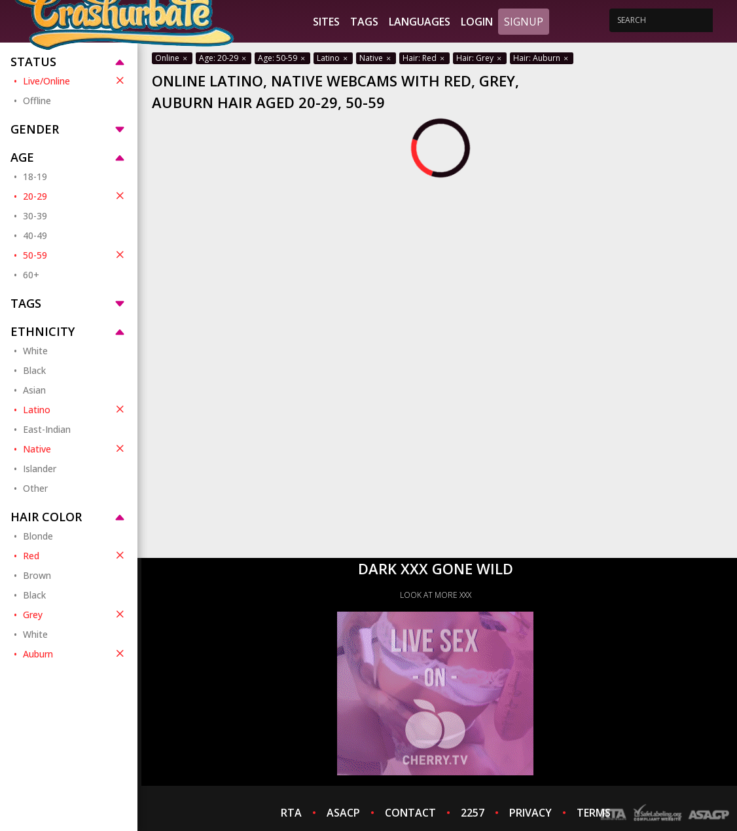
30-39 (35, 216)
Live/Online (75, 80)
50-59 (75, 255)
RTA (291, 812)
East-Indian (47, 429)
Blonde (38, 536)
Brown (37, 575)
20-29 (75, 196)
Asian (34, 390)
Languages (419, 21)
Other (35, 488)
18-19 (35, 176)
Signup (523, 21)
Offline (37, 100)
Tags (364, 21)
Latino (75, 409)
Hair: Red (424, 58)
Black (34, 370)
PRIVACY (530, 812)
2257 (472, 812)
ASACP (343, 812)
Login (477, 21)
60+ (31, 274)
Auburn (75, 653)
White (35, 350)
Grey (75, 614)
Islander (39, 468)
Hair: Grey (479, 58)
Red (75, 555)
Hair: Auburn (541, 58)
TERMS (594, 812)
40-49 (35, 235)
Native (75, 448)
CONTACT (410, 812)
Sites (326, 21)
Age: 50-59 (282, 58)
